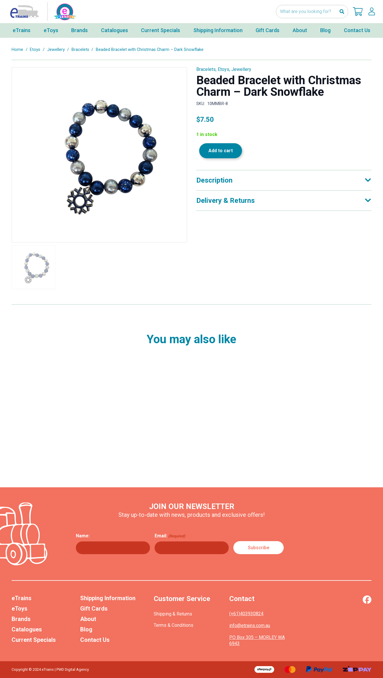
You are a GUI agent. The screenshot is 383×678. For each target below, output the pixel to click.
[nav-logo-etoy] (41, 11)
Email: (170, 536)
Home (17, 49)
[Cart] (357, 11)
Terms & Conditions (173, 625)
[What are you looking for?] (312, 12)
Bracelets (80, 49)
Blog (86, 629)
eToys (20, 608)
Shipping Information (107, 598)
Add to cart (220, 150)
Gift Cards (94, 608)
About (88, 618)
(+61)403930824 (246, 613)
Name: (83, 536)
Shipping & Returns (173, 614)
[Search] (341, 11)
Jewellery (56, 49)
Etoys (35, 49)
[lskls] (371, 11)
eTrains (22, 598)
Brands (21, 618)
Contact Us (95, 639)
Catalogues (27, 629)
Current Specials (34, 639)
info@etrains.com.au (249, 625)
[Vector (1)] (366, 599)
